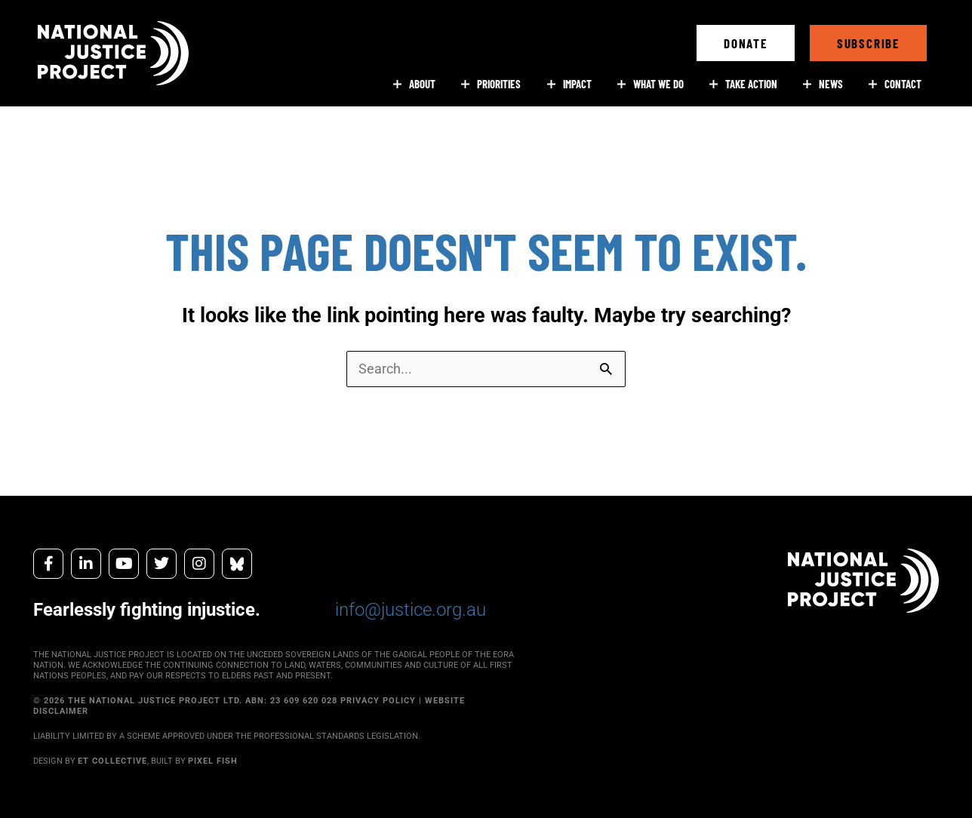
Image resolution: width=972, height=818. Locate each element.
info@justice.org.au (410, 609)
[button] (746, 43)
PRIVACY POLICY (378, 701)
